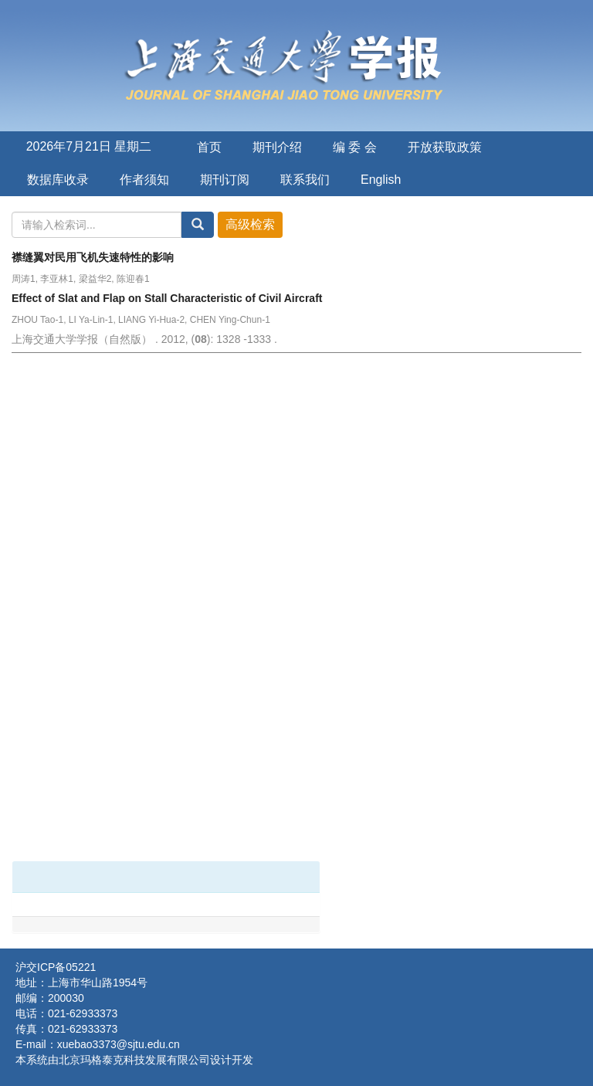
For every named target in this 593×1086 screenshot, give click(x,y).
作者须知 (144, 179)
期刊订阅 (224, 179)
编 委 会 (355, 147)
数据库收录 (58, 179)
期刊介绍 (277, 147)
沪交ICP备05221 (55, 967)
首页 (209, 147)
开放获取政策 (445, 147)
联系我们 (305, 179)
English (381, 179)
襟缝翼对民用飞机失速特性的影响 (93, 257)
